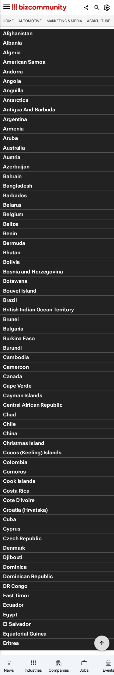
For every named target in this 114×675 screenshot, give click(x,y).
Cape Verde (17, 386)
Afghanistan (18, 33)
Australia (14, 148)
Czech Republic (22, 538)
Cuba (9, 519)
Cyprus (11, 529)
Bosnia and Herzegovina (33, 272)
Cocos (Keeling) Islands (32, 452)
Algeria (12, 52)
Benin (10, 233)
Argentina (15, 119)
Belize (10, 224)
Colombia (15, 462)
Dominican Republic (28, 576)
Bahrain (12, 176)
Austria (11, 157)
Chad (9, 415)
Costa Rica (16, 491)
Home (8, 21)
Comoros (14, 472)
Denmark (14, 548)
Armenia (13, 129)
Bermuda (14, 243)
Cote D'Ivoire (19, 500)
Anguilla (13, 90)
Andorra (13, 72)
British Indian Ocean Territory (38, 310)
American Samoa (24, 62)
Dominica (15, 567)
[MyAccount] (107, 7)
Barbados (15, 195)
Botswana (15, 281)
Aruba (10, 138)
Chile (9, 424)
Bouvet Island (19, 291)
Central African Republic (33, 405)
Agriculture (98, 21)
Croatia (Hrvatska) (25, 510)
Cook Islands (19, 481)
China (10, 433)
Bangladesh (17, 186)
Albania (12, 43)
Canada (12, 376)
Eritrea (11, 643)
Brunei (11, 319)
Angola (12, 81)
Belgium (13, 214)
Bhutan (11, 252)
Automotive (30, 21)
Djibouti (12, 557)
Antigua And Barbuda (29, 110)
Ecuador (13, 605)
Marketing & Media (64, 21)
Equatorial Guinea (25, 634)
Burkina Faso (19, 338)
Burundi (12, 348)
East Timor (16, 595)
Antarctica (16, 100)
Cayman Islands (22, 395)
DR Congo (15, 586)
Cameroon (16, 367)
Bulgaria (13, 329)
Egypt (10, 615)
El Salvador (17, 624)
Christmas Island (23, 443)
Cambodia (16, 357)
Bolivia (11, 262)
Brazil (10, 300)
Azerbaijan (16, 167)
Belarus (12, 205)
